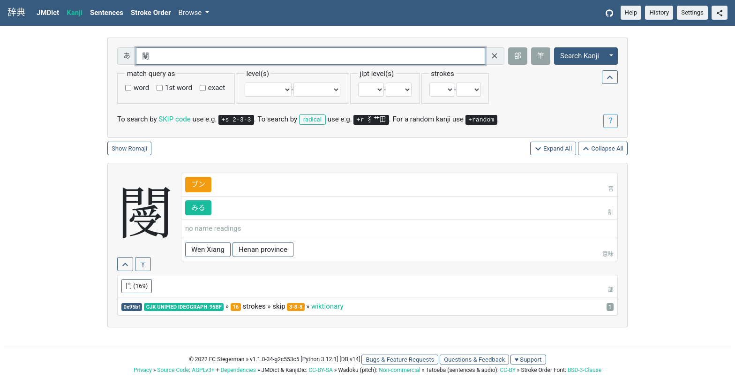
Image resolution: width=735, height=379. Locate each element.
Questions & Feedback (474, 359)
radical (312, 119)
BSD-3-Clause (584, 370)
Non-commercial (399, 370)
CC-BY (508, 370)
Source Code (173, 370)
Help (631, 12)
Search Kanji (579, 56)
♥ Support (528, 359)
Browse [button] (190, 12)
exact (216, 87)
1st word (178, 87)
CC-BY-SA (320, 370)
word (141, 87)
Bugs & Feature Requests (400, 359)
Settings (692, 12)
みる (198, 208)
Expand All (553, 149)
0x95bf (132, 307)
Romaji (138, 148)
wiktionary (327, 306)
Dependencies (237, 370)
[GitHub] (609, 13)
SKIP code (174, 119)
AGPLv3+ (203, 370)
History (659, 12)
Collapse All (602, 149)
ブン (198, 184)
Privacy (143, 370)
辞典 (16, 13)
